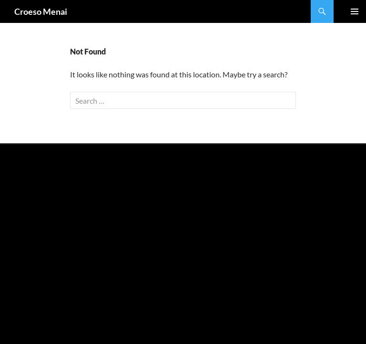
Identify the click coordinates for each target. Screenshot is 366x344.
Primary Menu (354, 11)
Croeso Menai (40, 11)
